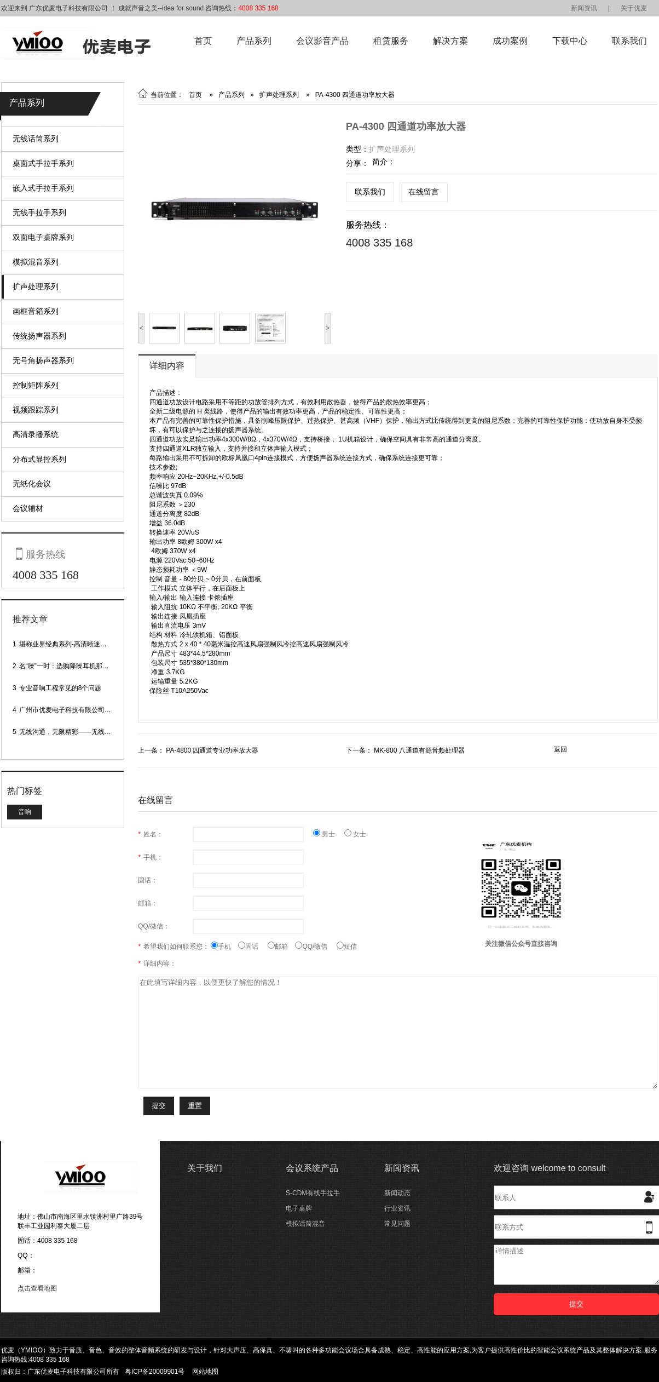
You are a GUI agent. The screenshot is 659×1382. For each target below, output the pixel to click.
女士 (355, 834)
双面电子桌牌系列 (43, 237)
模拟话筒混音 (305, 1224)
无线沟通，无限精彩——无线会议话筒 (75, 732)
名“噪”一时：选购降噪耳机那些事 (67, 666)
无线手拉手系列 (39, 212)
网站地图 (205, 1371)
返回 (560, 749)
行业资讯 (397, 1208)
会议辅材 (28, 508)
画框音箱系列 (36, 311)
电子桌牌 (299, 1208)
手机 (224, 946)
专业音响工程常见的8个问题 (60, 688)
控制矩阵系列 (36, 385)
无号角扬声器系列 (43, 360)
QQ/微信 (316, 946)
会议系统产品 (312, 1168)
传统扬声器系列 (39, 335)
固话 (253, 946)
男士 (328, 834)
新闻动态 (397, 1193)
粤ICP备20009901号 (154, 1371)
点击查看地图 (37, 1288)
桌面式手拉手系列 (43, 163)
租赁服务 (390, 40)
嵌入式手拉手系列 (43, 187)
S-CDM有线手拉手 (313, 1193)
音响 (24, 812)
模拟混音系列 (36, 261)
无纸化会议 (32, 483)
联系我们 (629, 40)
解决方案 (450, 40)
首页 (203, 40)
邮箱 (281, 946)
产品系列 (253, 40)
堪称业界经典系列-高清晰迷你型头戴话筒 (79, 644)
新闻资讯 (584, 8)
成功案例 (510, 40)
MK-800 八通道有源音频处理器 (419, 750)
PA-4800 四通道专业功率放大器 (212, 750)
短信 (347, 946)
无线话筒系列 (36, 138)
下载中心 (569, 40)
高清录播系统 (36, 434)
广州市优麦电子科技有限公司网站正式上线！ (85, 710)
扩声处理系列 (36, 286)
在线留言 (423, 191)
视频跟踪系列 (36, 409)
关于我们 (204, 1168)
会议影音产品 (322, 40)
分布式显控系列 (39, 459)
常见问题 (397, 1224)
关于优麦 (634, 8)
